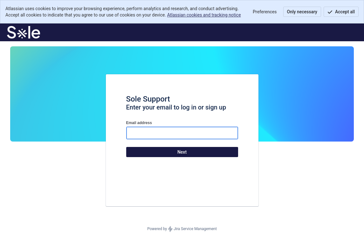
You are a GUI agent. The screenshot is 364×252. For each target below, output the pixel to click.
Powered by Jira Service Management (182, 229)
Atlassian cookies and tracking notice (204, 14)
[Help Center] (23, 32)
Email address (139, 123)
